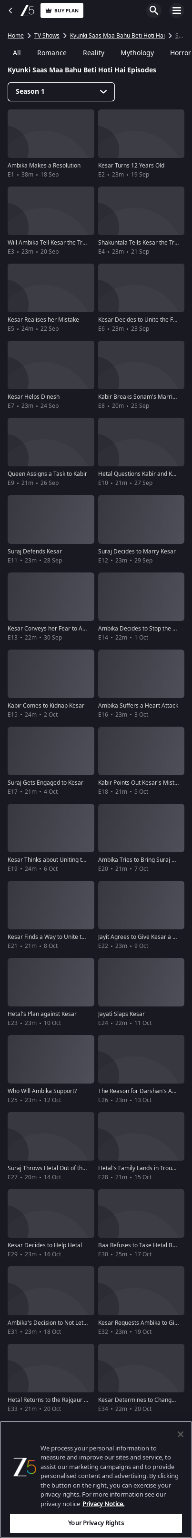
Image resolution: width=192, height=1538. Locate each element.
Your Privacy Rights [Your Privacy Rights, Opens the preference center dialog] (95, 1523)
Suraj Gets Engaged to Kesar (45, 783)
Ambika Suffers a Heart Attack (138, 705)
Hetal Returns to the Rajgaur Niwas (54, 1400)
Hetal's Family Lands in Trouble (139, 1168)
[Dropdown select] (61, 92)
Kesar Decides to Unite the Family (142, 319)
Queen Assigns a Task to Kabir (47, 474)
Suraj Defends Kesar (35, 551)
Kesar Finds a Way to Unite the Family (57, 937)
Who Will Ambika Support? (42, 1091)
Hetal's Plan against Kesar (42, 1014)
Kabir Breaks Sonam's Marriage (140, 397)
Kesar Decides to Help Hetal (45, 1245)
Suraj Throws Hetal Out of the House (56, 1168)
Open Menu (176, 10)
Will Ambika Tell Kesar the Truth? (50, 242)
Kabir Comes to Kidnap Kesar (46, 705)
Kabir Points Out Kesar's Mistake (141, 783)
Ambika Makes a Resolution (44, 165)
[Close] (180, 1434)
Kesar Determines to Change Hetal (144, 1400)
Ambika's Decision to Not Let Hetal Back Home (69, 1323)
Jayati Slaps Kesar (121, 1014)
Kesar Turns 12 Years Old (131, 165)
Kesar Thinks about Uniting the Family (57, 860)
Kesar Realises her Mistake (43, 319)
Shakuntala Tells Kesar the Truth (140, 242)
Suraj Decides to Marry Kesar (137, 551)
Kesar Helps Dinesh (34, 397)
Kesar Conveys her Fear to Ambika (53, 628)
